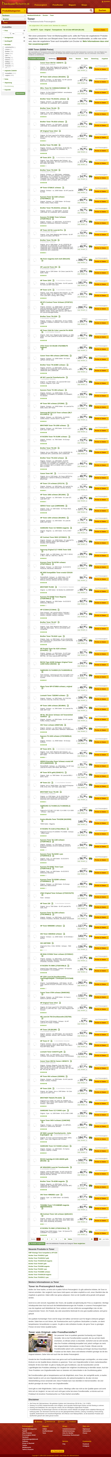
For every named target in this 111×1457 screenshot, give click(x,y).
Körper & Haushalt (28, 1443)
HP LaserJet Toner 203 (48, 267)
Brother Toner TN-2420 (48, 170)
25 (91, 1239)
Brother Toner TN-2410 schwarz (52, 458)
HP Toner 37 (44, 1041)
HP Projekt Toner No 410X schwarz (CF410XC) (53, 649)
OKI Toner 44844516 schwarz (51, 934)
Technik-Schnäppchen (29, 1429)
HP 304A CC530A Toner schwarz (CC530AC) (56, 954)
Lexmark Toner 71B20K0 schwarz (52, 695)
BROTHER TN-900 (47, 587)
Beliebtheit (61, 59)
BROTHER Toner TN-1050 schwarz (53, 425)
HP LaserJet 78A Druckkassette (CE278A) (55, 1017)
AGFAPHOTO (9, 47)
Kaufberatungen (47, 1431)
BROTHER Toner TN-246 (49, 792)
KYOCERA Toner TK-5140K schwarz (53, 437)
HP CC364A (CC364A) (48, 610)
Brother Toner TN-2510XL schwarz (53, 99)
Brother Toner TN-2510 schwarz (52, 122)
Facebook (86, 1444)
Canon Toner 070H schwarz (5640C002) (55, 992)
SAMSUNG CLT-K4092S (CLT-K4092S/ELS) (56, 670)
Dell (6, 55)
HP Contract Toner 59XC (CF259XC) (53, 537)
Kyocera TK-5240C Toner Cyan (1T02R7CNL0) (51, 867)
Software (25, 1441)
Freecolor (8, 66)
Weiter (70, 1239)
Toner (5, 22)
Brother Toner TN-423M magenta (52, 1181)
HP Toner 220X (45, 280)
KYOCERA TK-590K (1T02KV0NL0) (53, 966)
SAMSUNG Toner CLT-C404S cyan (53, 1110)
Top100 (24, 1431)
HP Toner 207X (45, 157)
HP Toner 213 (45, 783)
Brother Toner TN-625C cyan (38, 1269)
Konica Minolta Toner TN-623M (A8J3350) (55, 819)
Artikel (44, 1429)
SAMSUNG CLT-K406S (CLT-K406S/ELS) (55, 806)
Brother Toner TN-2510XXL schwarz (53, 208)
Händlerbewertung (68, 1431)
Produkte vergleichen (36, 59)
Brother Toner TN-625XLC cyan (39, 1277)
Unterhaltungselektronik (30, 1439)
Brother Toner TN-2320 (48, 316)
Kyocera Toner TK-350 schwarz (52, 390)
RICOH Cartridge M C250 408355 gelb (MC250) (54, 1160)
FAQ (64, 1444)
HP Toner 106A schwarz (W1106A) (53, 495)
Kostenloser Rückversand (71, 1435)
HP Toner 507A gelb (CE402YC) (52, 772)
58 (65, 1239)
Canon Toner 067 (46, 473)
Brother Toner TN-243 (48, 108)
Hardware (6, 15)
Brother (7, 51)
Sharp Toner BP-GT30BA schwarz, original (56, 686)
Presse (85, 1433)
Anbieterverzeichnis (69, 1429)
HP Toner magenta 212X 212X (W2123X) (55, 259)
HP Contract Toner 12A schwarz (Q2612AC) (56, 1214)
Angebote (104, 59)
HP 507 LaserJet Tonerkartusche (52, 377)
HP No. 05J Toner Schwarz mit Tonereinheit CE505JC (56, 715)
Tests (44, 1433)
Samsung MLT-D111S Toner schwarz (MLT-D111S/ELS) (56, 413)
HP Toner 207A (45, 749)
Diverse (7, 59)
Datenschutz (87, 1431)
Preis (69, 59)
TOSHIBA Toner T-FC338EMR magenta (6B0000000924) (54, 1206)
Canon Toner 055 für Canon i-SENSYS (54, 1061)
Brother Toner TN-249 (48, 448)
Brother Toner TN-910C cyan (51, 636)
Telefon (24, 1445)
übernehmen (20, 93)
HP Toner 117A (45, 290)
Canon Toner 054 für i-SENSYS (51, 63)
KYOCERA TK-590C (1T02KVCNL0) (53, 1228)
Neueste (77, 59)
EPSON (7, 64)
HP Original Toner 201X (49, 131)
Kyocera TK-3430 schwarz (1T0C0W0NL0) (55, 736)
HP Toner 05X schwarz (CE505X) (52, 1076)
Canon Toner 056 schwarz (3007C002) (54, 356)
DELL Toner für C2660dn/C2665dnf (53, 88)
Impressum (86, 1429)
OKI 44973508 (45, 943)
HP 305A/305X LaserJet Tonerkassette (54, 1167)
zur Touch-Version (57, 1451)
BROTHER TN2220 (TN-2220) (51, 1098)
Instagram (86, 1446)
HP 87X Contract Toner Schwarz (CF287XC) (56, 302)
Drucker (6, 19)
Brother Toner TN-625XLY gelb (38, 1255)
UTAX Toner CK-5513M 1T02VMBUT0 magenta (54, 346)
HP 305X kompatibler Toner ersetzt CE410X (56, 572)
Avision (7, 49)
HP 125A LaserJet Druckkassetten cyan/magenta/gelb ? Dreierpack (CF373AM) (56, 977)
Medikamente (26, 1447)
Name (85, 59)
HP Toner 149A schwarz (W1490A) (53, 706)
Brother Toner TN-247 (48, 622)
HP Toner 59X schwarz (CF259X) (52, 403)
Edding (7, 62)
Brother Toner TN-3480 (48, 145)
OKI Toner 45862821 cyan (49, 1195)
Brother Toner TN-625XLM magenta (40, 1274)
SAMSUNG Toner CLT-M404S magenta (54, 528)
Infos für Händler (68, 1433)
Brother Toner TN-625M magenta (39, 1266)
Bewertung (93, 59)
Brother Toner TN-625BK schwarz (39, 1272)
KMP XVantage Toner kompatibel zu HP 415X (43, 1253)
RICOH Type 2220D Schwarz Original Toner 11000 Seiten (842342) (56, 663)
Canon (7, 53)
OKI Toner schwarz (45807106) (51, 725)
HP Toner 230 (45, 903)
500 (100, 1239)
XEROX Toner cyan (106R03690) (52, 506)
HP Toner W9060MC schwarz (51, 926)
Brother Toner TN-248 (48, 240)
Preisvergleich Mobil (29, 1435)
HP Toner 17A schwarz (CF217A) (52, 483)
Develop (7, 57)
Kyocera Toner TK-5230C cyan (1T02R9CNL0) (51, 855)
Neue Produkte (27, 1433)
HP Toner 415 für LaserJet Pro (51, 230)
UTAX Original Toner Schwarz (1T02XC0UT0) (57, 893)
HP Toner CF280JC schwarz (50, 188)
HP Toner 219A (45, 1088)
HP (6, 68)
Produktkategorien (11, 11)
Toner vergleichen (79, 1243)
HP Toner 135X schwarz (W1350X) (53, 518)
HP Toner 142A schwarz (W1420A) (53, 77)
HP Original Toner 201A (49, 1003)
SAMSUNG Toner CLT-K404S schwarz (54, 1146)
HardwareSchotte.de (34, 15)
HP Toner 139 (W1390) (48, 1029)
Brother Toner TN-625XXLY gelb (39, 1258)
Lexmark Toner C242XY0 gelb (51, 1052)
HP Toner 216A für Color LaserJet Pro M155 (56, 330)
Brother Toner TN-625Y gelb (37, 1263)
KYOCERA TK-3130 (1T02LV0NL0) (53, 829)
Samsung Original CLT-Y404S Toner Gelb (55, 550)
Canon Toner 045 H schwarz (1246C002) (55, 1120)
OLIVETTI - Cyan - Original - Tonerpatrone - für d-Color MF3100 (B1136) (57, 30)
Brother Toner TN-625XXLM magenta (40, 1261)
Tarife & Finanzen (28, 1449)
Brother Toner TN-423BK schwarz (52, 365)
